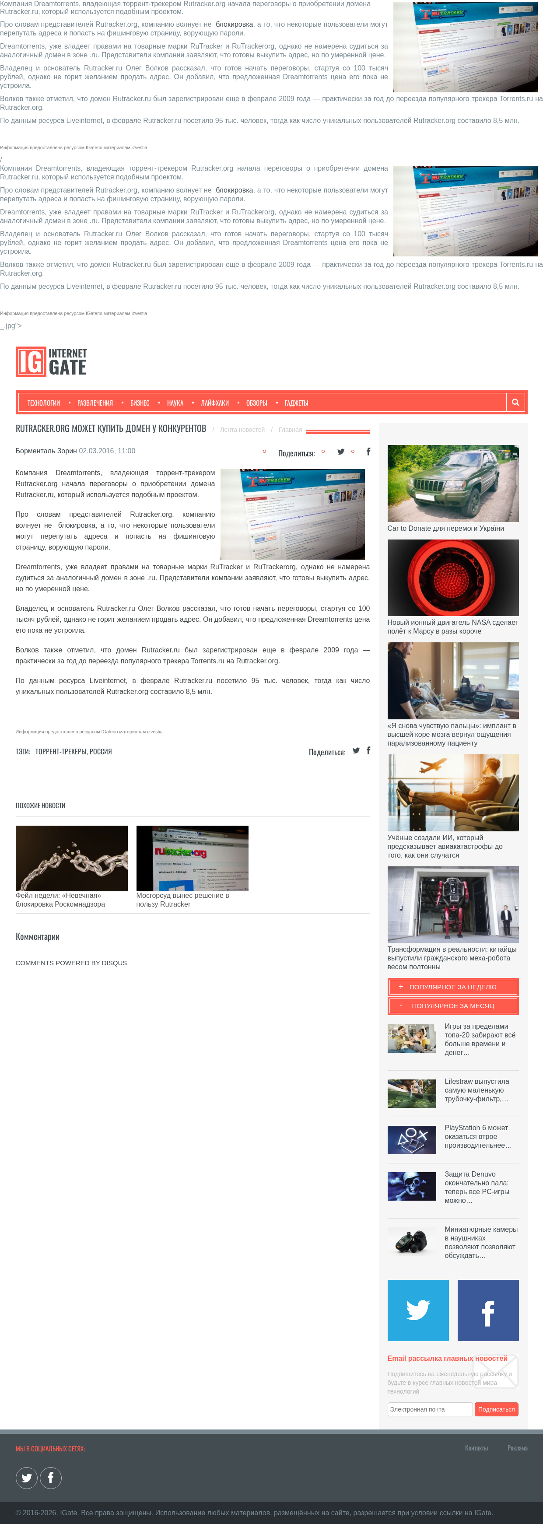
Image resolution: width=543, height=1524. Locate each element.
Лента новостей (243, 429)
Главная (290, 429)
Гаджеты (292, 402)
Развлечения (91, 402)
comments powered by (71, 949)
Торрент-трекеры (61, 751)
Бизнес (136, 402)
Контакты (476, 1447)
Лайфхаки (210, 402)
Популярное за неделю (453, 987)
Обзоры (252, 402)
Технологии (44, 402)
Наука (170, 402)
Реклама (518, 1447)
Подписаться (496, 1409)
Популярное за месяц (453, 1005)
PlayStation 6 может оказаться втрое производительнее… (478, 1136)
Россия (101, 751)
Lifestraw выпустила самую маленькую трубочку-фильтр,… (477, 1090)
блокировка (234, 24)
